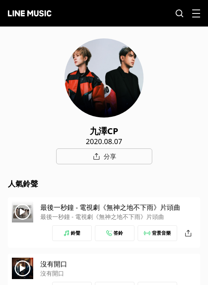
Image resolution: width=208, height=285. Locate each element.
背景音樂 (157, 233)
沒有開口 (53, 263)
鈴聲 (72, 233)
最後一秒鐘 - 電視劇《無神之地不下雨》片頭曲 (110, 207)
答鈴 (114, 233)
